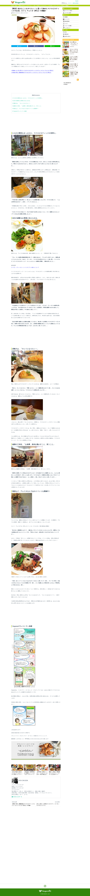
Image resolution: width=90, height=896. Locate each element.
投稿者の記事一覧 (17, 796)
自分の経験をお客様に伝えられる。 (21, 100)
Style (16, 5)
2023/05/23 (72, 75)
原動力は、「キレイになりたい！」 (21, 103)
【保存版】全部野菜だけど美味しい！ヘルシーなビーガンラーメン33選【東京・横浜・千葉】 (29, 774)
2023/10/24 (72, 61)
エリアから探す (67, 12)
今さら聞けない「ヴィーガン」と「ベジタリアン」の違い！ (74, 44)
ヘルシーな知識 (67, 25)
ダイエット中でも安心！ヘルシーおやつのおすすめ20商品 (74, 51)
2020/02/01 (72, 46)
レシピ (65, 23)
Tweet (20, 46)
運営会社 (65, 34)
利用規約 (65, 84)
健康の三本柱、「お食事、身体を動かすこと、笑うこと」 (27, 105)
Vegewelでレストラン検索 (19, 111)
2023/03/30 (72, 68)
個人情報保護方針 (67, 82)
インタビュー (66, 27)
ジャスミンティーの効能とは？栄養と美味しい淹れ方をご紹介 (74, 73)
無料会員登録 (75, 3)
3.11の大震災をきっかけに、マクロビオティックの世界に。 (27, 98)
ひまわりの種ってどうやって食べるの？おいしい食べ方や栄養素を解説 (74, 65)
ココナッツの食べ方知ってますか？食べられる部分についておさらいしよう (74, 58)
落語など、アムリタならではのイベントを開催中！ (25, 108)
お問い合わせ (66, 36)
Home (12, 5)
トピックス (66, 19)
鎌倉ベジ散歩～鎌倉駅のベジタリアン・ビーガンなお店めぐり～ (54, 773)
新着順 (65, 17)
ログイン (70, 3)
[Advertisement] (36, 84)
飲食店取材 (66, 21)
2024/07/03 (72, 53)
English (76, 1)
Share (36, 46)
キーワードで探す (67, 10)
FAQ (65, 32)
